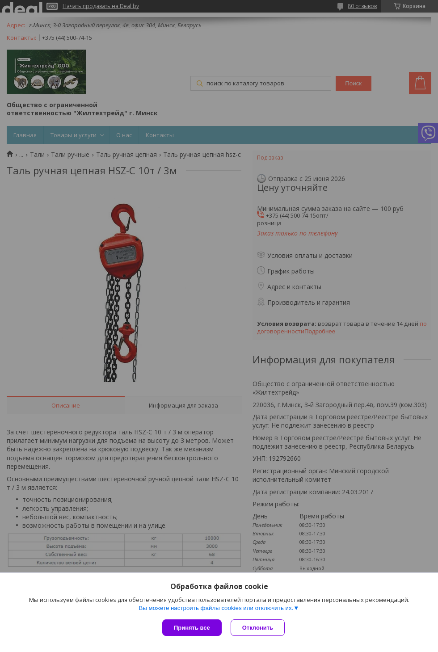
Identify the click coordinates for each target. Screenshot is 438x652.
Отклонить (257, 627)
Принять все (192, 627)
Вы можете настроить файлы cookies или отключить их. (216, 608)
